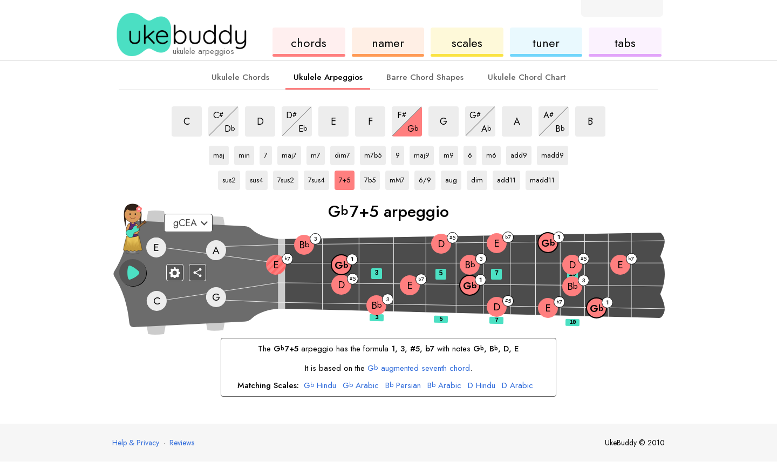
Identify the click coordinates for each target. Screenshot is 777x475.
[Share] (197, 272)
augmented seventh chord (418, 368)
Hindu (320, 386)
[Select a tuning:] (188, 223)
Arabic (361, 386)
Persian (403, 386)
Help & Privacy (135, 442)
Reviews (181, 442)
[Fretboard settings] (174, 272)
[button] (132, 272)
